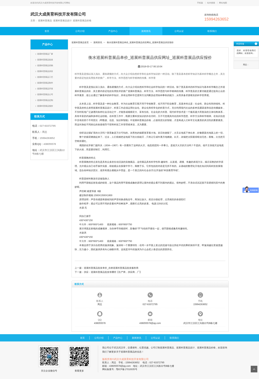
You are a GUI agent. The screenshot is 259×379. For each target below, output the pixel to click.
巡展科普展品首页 (80, 42)
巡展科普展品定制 (45, 100)
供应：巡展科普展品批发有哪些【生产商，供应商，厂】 (113, 272)
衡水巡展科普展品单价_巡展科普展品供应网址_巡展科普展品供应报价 (140, 42)
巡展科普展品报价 (45, 106)
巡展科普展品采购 (45, 65)
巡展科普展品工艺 (45, 77)
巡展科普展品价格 (141, 120)
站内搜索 (211, 3)
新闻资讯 (146, 31)
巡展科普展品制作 (45, 83)
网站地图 (223, 3)
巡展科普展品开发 (45, 88)
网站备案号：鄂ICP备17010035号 (119, 369)
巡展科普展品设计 (102, 107)
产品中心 (113, 31)
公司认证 (179, 31)
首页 (47, 31)
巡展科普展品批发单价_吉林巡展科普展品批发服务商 (111, 268)
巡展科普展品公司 (45, 94)
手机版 (200, 3)
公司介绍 (80, 31)
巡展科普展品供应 (45, 71)
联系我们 (212, 31)
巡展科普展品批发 (45, 60)
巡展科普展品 (135, 91)
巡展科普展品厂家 (45, 54)
